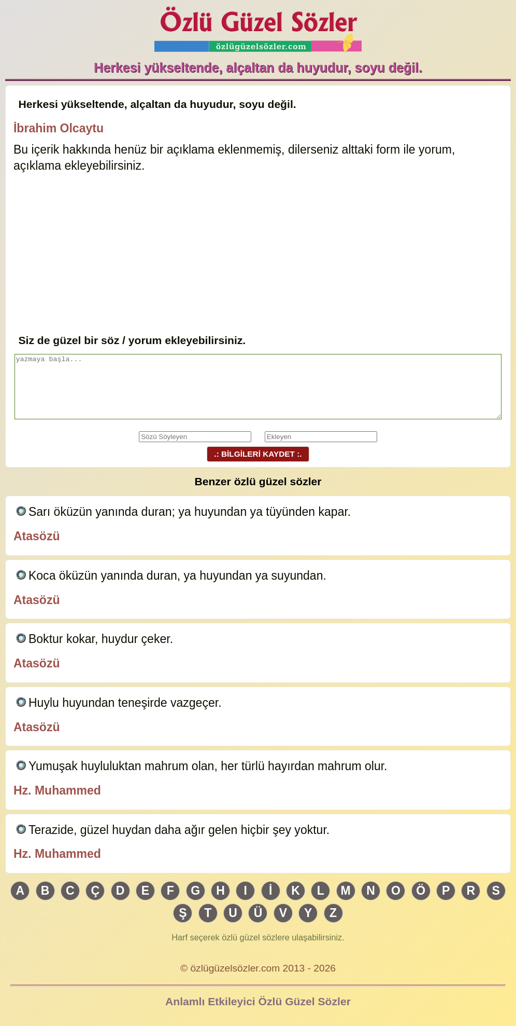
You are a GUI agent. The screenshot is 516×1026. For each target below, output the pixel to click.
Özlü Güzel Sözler (258, 26)
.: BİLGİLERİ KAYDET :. (258, 453)
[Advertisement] (258, 254)
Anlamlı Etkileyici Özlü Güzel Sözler (258, 1001)
